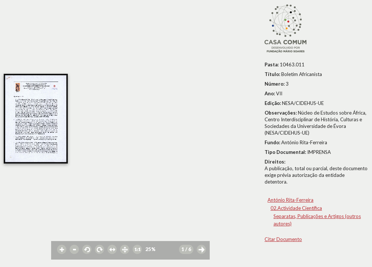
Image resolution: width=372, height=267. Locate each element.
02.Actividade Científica (296, 208)
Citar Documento (283, 239)
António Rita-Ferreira (290, 200)
